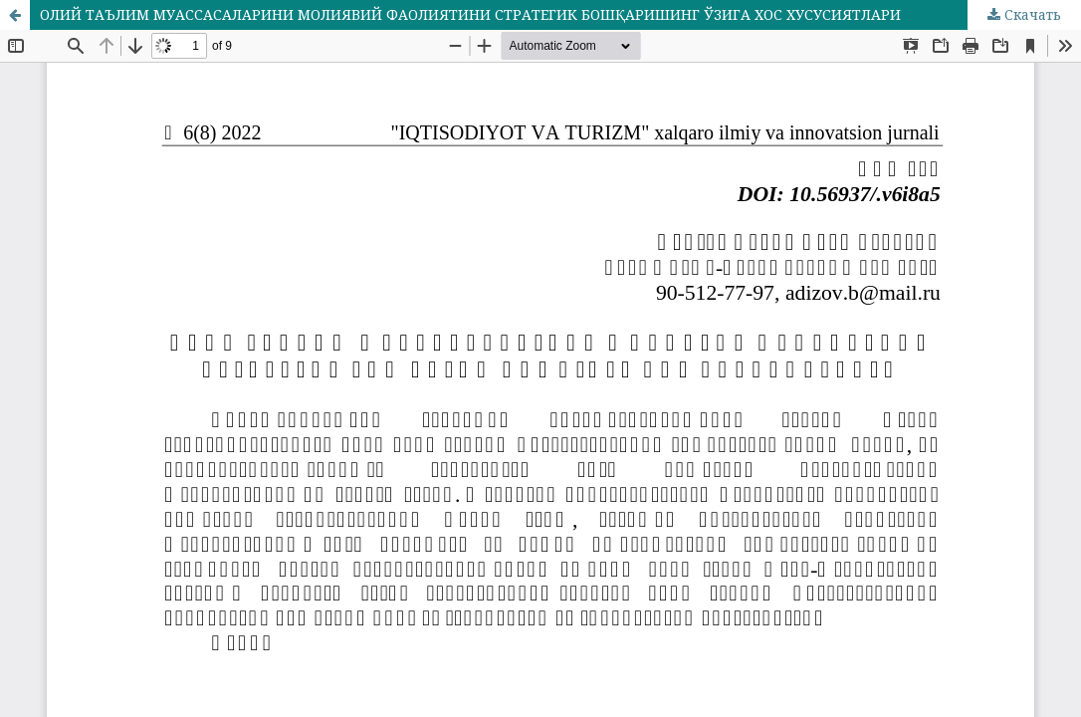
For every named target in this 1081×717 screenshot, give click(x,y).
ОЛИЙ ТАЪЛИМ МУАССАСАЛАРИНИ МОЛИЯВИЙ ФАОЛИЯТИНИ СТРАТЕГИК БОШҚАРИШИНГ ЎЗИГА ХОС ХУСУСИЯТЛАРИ (470, 14)
